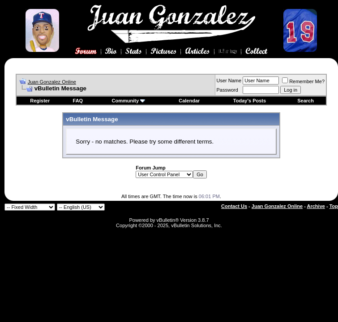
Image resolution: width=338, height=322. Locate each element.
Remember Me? (303, 81)
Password (227, 90)
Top (333, 206)
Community (128, 100)
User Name (229, 80)
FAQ (78, 100)
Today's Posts (249, 100)
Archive (316, 206)
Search (305, 100)
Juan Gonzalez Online (52, 82)
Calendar (189, 100)
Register (40, 100)
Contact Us (234, 206)
